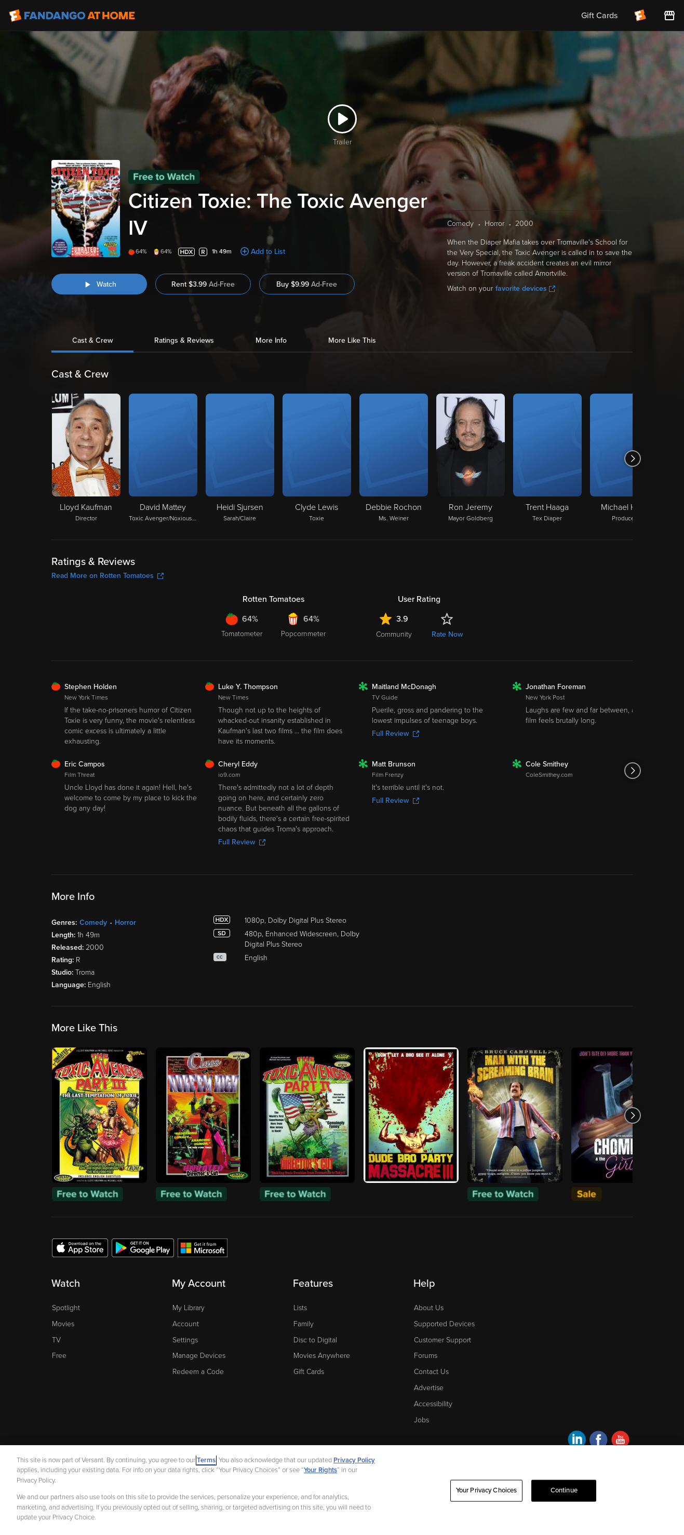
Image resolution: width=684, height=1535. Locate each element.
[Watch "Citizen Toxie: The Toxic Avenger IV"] (99, 284)
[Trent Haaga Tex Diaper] (547, 458)
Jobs (421, 1420)
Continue (564, 1490)
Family (303, 1323)
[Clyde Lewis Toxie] (317, 458)
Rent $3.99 (203, 284)
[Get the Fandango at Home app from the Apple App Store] (80, 1247)
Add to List (268, 251)
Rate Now (447, 634)
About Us (429, 1307)
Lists (300, 1307)
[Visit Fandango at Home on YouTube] (620, 1441)
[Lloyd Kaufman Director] (86, 458)
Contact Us (431, 1371)
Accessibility (433, 1403)
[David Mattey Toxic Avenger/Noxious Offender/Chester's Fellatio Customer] (163, 458)
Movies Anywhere (321, 1355)
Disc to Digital (315, 1340)
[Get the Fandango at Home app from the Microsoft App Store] (202, 1247)
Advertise (429, 1387)
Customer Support (442, 1340)
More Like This (352, 340)
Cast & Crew (92, 340)
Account (185, 1323)
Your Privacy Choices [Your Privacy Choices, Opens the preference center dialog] (486, 1490)
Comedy (93, 922)
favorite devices (525, 288)
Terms (206, 1460)
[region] (342, 1490)
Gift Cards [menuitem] (599, 15)
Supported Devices (444, 1323)
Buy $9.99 (306, 284)
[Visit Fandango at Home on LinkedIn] (576, 1441)
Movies (63, 1323)
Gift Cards (308, 1371)
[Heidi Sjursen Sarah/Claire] (240, 458)
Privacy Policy (354, 1460)
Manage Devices (198, 1355)
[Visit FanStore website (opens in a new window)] (669, 15)
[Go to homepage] (72, 15)
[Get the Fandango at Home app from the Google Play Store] (143, 1247)
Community (394, 634)
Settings (185, 1340)
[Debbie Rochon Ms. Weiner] (393, 458)
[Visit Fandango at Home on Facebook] (598, 1441)
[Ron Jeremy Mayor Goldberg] (470, 458)
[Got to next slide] (632, 458)
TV (56, 1340)
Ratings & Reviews (184, 340)
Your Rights (320, 1470)
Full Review (395, 733)
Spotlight (66, 1307)
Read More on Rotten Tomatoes (107, 575)
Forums (425, 1355)
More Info (271, 340)
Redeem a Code (198, 1371)
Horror (125, 922)
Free (59, 1355)
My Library (188, 1307)
